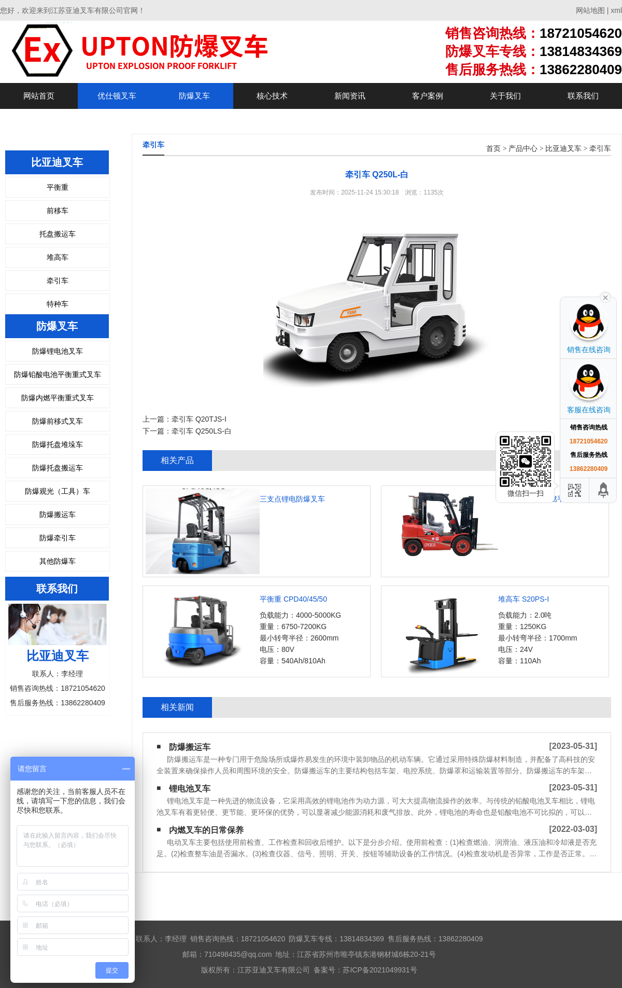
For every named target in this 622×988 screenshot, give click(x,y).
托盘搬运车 (57, 234)
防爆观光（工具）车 (57, 491)
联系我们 (583, 95)
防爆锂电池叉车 (57, 351)
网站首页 (38, 95)
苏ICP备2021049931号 (380, 970)
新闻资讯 (349, 95)
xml (616, 10)
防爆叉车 (194, 95)
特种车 (57, 304)
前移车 (57, 210)
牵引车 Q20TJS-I (199, 419)
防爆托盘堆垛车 (57, 444)
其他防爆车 (57, 561)
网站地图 (590, 10)
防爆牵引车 (57, 538)
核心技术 (272, 95)
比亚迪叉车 (563, 148)
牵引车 (57, 280)
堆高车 (57, 257)
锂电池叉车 (189, 788)
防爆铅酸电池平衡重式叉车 (57, 374)
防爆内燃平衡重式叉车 (57, 398)
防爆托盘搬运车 (57, 468)
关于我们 (505, 95)
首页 (493, 148)
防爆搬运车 (57, 514)
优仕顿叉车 (116, 95)
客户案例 (427, 95)
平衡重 (57, 187)
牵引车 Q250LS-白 (202, 431)
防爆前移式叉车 (57, 421)
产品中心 (523, 148)
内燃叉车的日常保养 (206, 830)
